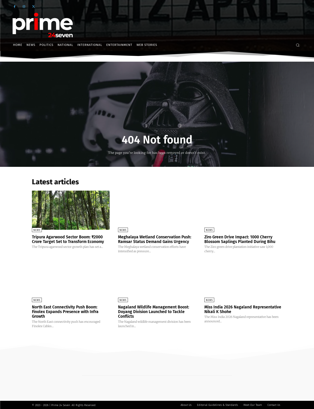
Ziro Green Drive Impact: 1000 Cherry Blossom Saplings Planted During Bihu (241, 239)
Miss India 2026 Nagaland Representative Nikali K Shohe (233, 309)
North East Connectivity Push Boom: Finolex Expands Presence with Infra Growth (67, 311)
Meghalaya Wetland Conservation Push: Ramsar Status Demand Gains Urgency (156, 239)
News (36, 230)
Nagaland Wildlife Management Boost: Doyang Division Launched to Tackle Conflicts (155, 311)
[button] (297, 45)
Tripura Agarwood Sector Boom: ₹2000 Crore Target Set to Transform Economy (70, 239)
